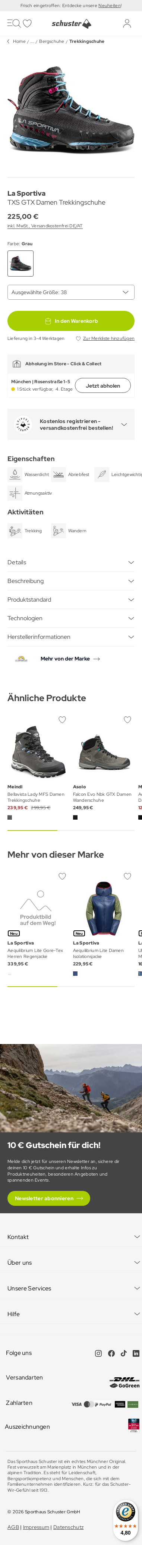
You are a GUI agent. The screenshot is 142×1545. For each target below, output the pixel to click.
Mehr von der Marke (65, 658)
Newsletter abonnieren (44, 1198)
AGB (13, 1527)
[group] (71, 110)
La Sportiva (26, 193)
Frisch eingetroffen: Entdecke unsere (59, 6)
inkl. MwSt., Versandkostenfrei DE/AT (45, 226)
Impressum (36, 1527)
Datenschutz (68, 1527)
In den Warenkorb (71, 321)
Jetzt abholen (103, 385)
